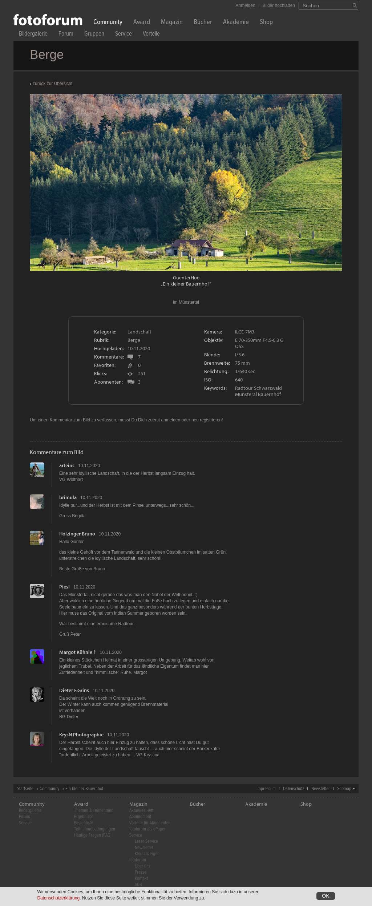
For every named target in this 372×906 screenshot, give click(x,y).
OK (325, 896)
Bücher (203, 23)
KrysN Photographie (81, 734)
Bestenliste (83, 823)
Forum (65, 34)
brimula (68, 497)
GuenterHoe (186, 277)
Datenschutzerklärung (58, 898)
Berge (134, 340)
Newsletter (320, 789)
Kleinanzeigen (147, 854)
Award (141, 23)
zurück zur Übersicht (52, 83)
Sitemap (344, 789)
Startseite (25, 789)
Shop (266, 23)
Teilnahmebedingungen (94, 829)
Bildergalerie (33, 34)
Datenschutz (293, 789)
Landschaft (139, 331)
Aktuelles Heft (141, 811)
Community (107, 23)
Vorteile (151, 34)
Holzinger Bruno (77, 533)
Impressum (266, 789)
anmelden (170, 419)
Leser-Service (146, 841)
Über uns (142, 866)
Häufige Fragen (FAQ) (93, 835)
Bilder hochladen (279, 5)
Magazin (172, 23)
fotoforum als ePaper (147, 829)
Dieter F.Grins (74, 690)
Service (123, 34)
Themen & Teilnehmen (93, 811)
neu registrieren (206, 419)
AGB (138, 885)
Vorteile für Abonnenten (149, 823)
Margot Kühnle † (77, 652)
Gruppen (94, 34)
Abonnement (140, 817)
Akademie (236, 23)
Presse (140, 872)
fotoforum (137, 860)
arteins (66, 465)
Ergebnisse (83, 817)
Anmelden (245, 5)
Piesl (64, 586)
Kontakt (141, 878)
